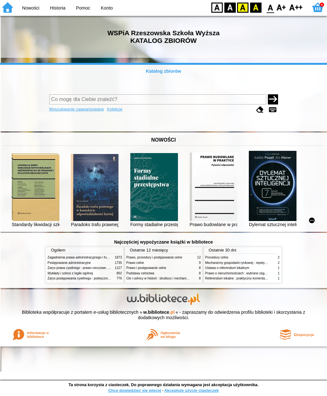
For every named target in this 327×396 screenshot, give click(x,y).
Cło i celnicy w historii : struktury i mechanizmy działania (166, 278)
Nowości (30, 7)
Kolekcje (114, 109)
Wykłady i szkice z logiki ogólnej (70, 273)
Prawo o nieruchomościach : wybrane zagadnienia (241, 273)
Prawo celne (135, 263)
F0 (270, 7)
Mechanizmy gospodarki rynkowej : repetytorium (239, 263)
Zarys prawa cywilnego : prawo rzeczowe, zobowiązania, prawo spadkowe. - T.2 (104, 268)
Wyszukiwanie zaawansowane (76, 109)
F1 (281, 7)
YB (242, 7)
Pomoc (83, 7)
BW (230, 7)
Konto (107, 7)
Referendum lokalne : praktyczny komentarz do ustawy (244, 278)
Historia (57, 7)
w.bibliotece (159, 312)
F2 (296, 7)
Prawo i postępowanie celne (146, 268)
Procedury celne (216, 257)
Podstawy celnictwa (140, 273)
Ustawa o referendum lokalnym (227, 268)
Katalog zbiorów (163, 71)
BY (255, 7)
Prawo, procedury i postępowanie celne (154, 257)
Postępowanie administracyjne (69, 263)
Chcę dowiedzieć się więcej (134, 390)
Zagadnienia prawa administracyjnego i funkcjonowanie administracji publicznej (104, 257)
